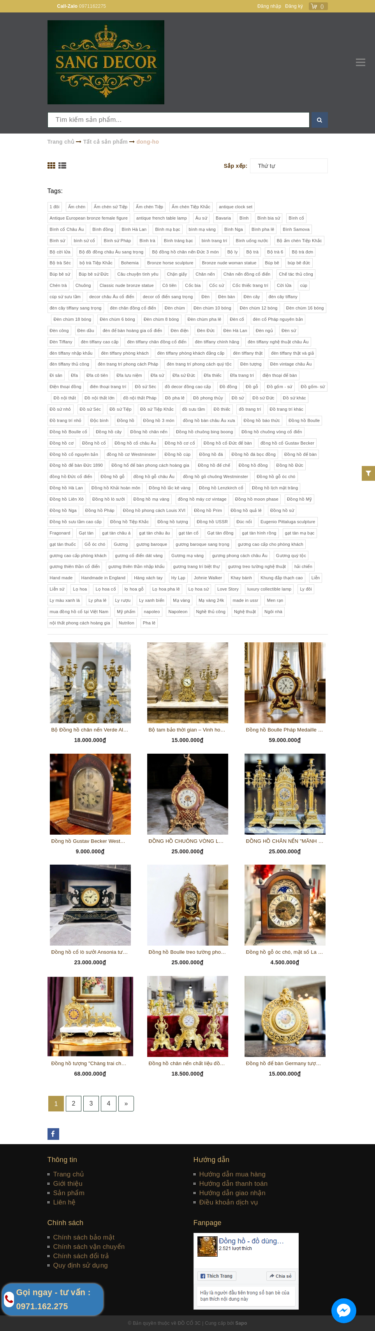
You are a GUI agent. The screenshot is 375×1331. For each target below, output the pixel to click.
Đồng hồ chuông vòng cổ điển (271, 431)
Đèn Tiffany (61, 341)
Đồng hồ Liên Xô (67, 499)
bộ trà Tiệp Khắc (96, 262)
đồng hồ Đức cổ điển (71, 476)
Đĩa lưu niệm (129, 375)
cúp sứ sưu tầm (65, 296)
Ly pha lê (97, 600)
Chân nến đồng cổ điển (247, 274)
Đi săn (56, 375)
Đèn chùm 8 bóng (161, 319)
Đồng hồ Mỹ (299, 499)
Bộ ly (232, 252)
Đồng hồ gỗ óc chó (276, 476)
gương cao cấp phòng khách (78, 555)
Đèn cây (252, 296)
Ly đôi (306, 589)
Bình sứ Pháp (117, 240)
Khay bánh (241, 577)
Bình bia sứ (268, 218)
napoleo (152, 611)
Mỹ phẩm (126, 611)
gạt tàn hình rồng (259, 533)
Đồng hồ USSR (212, 521)
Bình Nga (233, 229)
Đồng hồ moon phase (256, 499)
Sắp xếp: (236, 166)
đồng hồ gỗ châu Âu (154, 476)
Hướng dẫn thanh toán (233, 1183)
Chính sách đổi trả (81, 1256)
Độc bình (99, 420)
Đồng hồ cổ (94, 443)
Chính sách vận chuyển (89, 1246)
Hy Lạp (178, 577)
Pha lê (149, 623)
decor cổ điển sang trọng (168, 296)
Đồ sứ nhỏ (60, 409)
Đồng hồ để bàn (300, 454)
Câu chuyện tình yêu (137, 274)
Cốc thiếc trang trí (250, 285)
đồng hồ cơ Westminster (131, 454)
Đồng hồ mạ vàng (151, 499)
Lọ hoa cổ (105, 589)
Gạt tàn (86, 533)
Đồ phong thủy (208, 398)
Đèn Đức (206, 330)
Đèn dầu (85, 330)
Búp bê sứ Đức (94, 274)
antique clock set (235, 206)
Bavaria (223, 218)
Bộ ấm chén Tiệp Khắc (299, 240)
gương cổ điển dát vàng (139, 555)
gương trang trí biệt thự (196, 566)
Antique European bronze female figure (89, 218)
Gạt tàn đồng (220, 533)
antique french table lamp (161, 218)
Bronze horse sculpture (170, 262)
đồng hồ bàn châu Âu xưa (209, 420)
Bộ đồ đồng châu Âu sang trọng (111, 252)
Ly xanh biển (151, 600)
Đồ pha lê (175, 398)
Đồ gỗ (252, 386)
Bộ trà (252, 252)
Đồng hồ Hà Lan (66, 487)
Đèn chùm (175, 308)
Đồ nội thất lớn (99, 398)
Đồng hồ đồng (253, 465)
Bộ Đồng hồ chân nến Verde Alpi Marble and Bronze (90, 730)
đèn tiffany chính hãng (217, 341)
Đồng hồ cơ (62, 443)
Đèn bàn (226, 296)
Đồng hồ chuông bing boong (204, 431)
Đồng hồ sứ (282, 510)
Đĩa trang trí (242, 375)
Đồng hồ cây (108, 431)
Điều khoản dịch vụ (229, 1202)
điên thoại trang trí (108, 386)
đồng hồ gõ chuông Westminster (215, 476)
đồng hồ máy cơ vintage (202, 499)
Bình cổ (296, 218)
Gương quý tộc (291, 555)
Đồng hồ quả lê (246, 510)
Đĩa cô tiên (97, 375)
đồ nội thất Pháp (140, 398)
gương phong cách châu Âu (240, 555)
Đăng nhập (269, 6)
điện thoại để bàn (279, 375)
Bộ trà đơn (302, 252)
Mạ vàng (181, 600)
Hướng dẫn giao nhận (232, 1193)
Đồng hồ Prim (208, 510)
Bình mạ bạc (167, 229)
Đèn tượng (251, 364)
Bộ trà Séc (60, 262)
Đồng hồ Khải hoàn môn (116, 487)
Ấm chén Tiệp (149, 206)
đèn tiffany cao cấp (100, 341)
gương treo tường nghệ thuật (257, 566)
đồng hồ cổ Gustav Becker (287, 443)
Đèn (205, 296)
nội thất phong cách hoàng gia (80, 623)
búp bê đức (299, 262)
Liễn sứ (57, 589)
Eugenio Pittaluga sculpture (288, 521)
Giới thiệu (68, 1183)
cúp (304, 285)
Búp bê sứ (60, 274)
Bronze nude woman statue (229, 262)
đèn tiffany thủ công (70, 364)
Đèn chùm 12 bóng (259, 308)
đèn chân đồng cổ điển (133, 308)
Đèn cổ (237, 319)
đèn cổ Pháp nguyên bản (278, 319)
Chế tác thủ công (296, 274)
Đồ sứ (238, 398)
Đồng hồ (126, 420)
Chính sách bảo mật (84, 1237)
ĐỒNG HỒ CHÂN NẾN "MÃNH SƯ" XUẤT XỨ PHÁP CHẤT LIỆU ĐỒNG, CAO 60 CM (285, 841)
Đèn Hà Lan (235, 330)
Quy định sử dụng (80, 1265)
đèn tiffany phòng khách (124, 353)
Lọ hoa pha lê (166, 589)
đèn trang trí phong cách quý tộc (199, 364)
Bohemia (130, 262)
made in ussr (246, 600)
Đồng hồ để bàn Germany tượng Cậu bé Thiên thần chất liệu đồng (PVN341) (285, 1063)
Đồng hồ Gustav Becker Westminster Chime (90, 841)
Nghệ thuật (245, 611)
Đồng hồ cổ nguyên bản (74, 454)
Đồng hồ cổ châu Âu (135, 443)
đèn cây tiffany (283, 296)
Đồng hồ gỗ (113, 476)
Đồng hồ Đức (290, 465)
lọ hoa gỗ (134, 589)
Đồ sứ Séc (145, 386)
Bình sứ (57, 240)
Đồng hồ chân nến (148, 431)
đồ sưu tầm (193, 409)
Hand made (61, 577)
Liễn (316, 577)
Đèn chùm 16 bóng (305, 308)
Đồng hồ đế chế (214, 465)
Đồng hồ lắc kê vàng (169, 487)
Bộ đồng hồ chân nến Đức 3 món (185, 252)
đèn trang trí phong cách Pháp (128, 364)
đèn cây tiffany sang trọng (76, 308)
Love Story (228, 589)
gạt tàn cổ (189, 533)
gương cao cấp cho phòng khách (270, 544)
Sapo (241, 1323)
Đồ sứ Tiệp (120, 409)
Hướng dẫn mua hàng (232, 1174)
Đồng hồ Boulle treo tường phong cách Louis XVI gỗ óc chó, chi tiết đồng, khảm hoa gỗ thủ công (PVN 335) (188, 952)
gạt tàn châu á (116, 533)
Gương (121, 544)
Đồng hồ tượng (172, 521)
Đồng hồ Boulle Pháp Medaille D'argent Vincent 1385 (285, 730)
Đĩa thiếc (213, 375)
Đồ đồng (228, 386)
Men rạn (275, 600)
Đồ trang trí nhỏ (66, 420)
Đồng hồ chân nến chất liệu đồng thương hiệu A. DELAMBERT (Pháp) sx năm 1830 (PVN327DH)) (188, 1063)
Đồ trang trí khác (286, 409)
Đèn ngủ (264, 330)
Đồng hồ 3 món (158, 420)
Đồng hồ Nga (63, 510)
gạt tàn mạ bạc (300, 533)
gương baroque (151, 544)
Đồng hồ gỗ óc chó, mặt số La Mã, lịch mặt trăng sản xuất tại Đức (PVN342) (285, 952)
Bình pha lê (263, 229)
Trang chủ (69, 1174)
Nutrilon (126, 623)
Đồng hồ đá (211, 454)
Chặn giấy (177, 274)
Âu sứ (201, 218)
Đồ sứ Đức (263, 398)
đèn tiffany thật (247, 353)
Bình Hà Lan (134, 229)
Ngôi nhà (273, 611)
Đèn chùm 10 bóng (212, 308)
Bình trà (147, 240)
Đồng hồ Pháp (99, 510)
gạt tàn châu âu (154, 533)
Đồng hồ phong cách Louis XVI (154, 510)
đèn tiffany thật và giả (292, 353)
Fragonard (60, 533)
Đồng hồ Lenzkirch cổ (221, 487)
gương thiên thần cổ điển (75, 566)
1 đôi (55, 206)
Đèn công (59, 330)
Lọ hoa (80, 589)
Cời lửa (284, 285)
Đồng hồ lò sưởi (108, 499)
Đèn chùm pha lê (204, 319)
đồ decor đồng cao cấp (188, 386)
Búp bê (272, 262)
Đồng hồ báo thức (262, 420)
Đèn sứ (289, 330)
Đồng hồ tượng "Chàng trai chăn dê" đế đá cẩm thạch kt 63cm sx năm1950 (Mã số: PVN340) (90, 1063)
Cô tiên (169, 285)
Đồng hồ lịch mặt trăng (275, 487)
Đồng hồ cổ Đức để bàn (228, 443)
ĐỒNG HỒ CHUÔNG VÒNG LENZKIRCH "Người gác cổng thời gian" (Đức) (188, 841)
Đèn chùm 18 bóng (72, 319)
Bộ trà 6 (275, 252)
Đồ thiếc (221, 409)
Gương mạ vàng (187, 555)
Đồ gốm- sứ (313, 386)
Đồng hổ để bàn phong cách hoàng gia (150, 465)
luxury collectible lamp (269, 589)
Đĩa (74, 375)
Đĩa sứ (157, 375)
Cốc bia (193, 285)
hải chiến (303, 566)
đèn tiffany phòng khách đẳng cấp (191, 353)
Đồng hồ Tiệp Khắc (129, 521)
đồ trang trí (250, 409)
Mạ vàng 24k (211, 600)
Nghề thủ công (211, 611)
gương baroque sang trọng (202, 544)
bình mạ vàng (202, 229)
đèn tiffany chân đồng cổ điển (156, 341)
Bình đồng (102, 229)
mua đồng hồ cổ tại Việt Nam (79, 611)
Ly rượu (123, 600)
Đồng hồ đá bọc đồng (254, 454)
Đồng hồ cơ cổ (180, 443)
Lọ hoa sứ (198, 589)
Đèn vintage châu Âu (291, 364)
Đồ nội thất (64, 398)
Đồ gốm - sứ (279, 386)
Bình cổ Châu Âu (67, 229)
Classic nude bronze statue (127, 285)
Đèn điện (179, 330)
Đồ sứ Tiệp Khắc (157, 409)
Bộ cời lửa (60, 252)
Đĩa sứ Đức (184, 375)
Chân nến (205, 274)
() (322, 6)
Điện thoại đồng (65, 386)
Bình (244, 218)
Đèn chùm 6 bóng (117, 319)
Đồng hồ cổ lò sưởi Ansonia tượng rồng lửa (90, 952)
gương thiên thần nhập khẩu (136, 566)
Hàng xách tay (148, 577)
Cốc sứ (216, 285)
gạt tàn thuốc (63, 544)
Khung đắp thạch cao (282, 577)
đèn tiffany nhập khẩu (71, 353)
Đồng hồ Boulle (304, 420)
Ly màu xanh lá (65, 600)
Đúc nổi (244, 521)
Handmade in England (103, 577)
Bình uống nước (252, 240)
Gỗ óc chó (95, 544)
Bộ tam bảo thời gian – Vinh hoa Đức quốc (188, 730)
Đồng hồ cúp (178, 454)
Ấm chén (77, 206)
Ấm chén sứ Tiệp (110, 206)
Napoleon (177, 611)
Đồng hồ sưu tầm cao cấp (76, 521)
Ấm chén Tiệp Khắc (191, 206)
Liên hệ (64, 1202)
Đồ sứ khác (294, 398)
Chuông (83, 285)
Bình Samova (296, 229)
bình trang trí (214, 240)
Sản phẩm (69, 1193)
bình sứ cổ (84, 240)
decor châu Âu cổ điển (111, 296)
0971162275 (92, 6)
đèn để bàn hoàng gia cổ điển (132, 330)
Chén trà (58, 285)
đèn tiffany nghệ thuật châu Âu (278, 341)
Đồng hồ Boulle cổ (69, 431)
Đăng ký (294, 6)
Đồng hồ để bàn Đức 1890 (76, 465)
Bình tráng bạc (178, 240)
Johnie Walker (208, 577)
